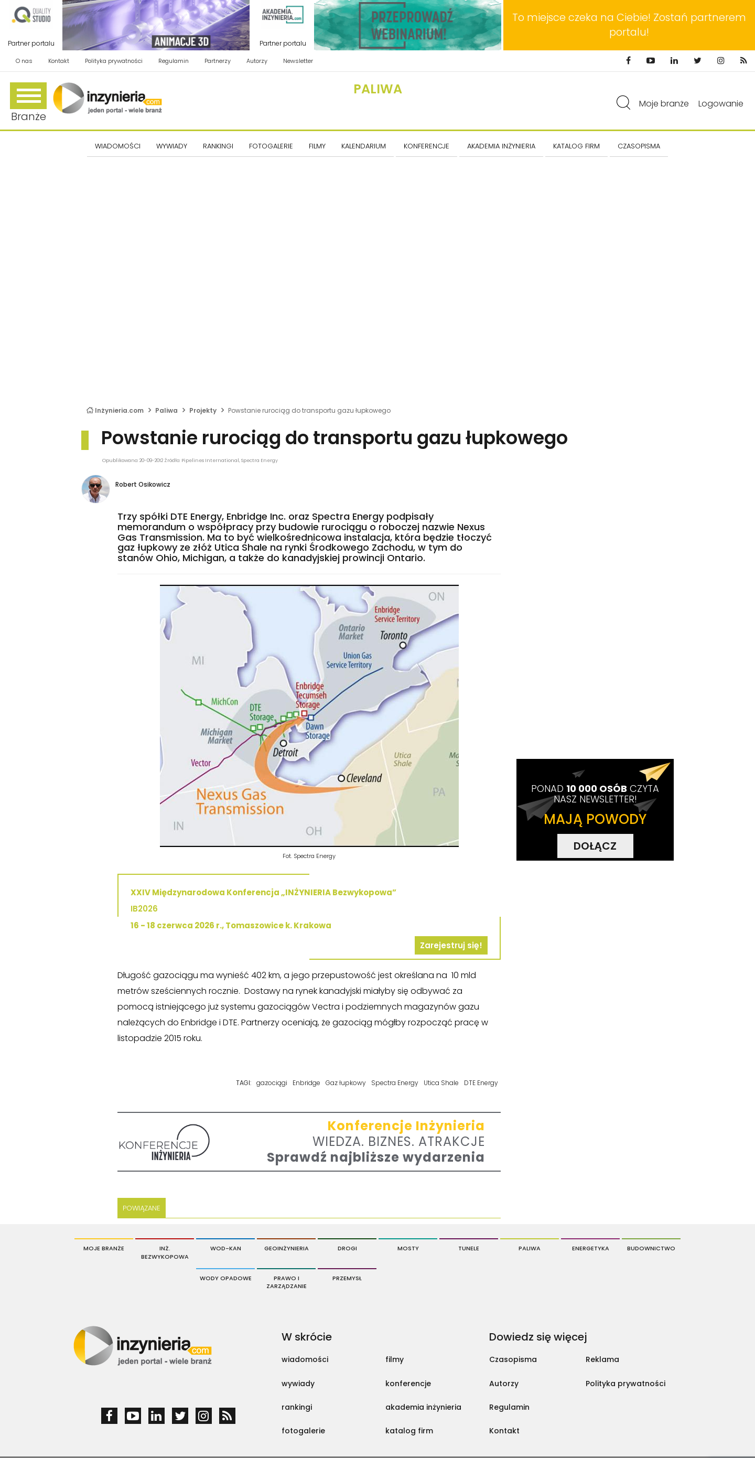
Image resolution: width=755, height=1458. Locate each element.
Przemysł (347, 1278)
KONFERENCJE (426, 146)
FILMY (317, 146)
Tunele (468, 1248)
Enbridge (306, 1082)
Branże (28, 103)
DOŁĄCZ (595, 846)
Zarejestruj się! (451, 945)
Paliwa (377, 89)
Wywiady (171, 146)
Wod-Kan (225, 1248)
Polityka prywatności (114, 61)
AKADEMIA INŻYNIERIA (501, 146)
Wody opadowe (226, 1278)
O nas (24, 61)
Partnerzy (217, 61)
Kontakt (58, 61)
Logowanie (720, 104)
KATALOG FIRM (576, 146)
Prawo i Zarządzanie (286, 1282)
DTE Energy (481, 1082)
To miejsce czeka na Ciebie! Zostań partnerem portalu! (629, 24)
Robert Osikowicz (142, 484)
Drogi (347, 1248)
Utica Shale (441, 1082)
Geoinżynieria (286, 1248)
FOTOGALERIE (271, 146)
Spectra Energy (394, 1082)
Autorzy (256, 61)
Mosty (408, 1248)
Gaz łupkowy (346, 1082)
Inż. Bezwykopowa (165, 1252)
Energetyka (590, 1248)
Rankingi (218, 146)
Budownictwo (651, 1248)
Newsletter (298, 61)
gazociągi (271, 1082)
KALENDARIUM (363, 146)
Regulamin (173, 61)
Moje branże (664, 104)
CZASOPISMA (639, 146)
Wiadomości (118, 146)
